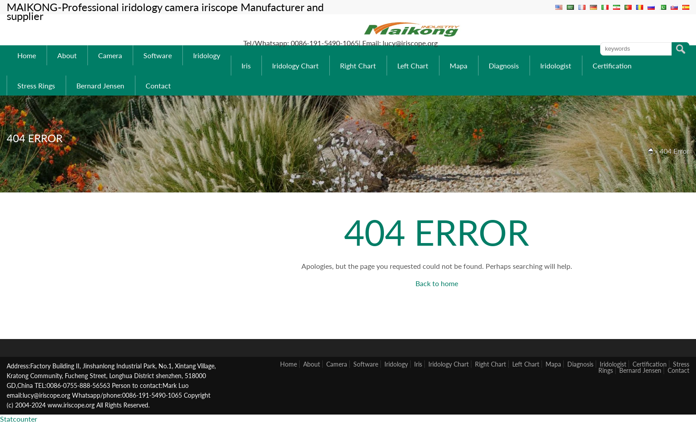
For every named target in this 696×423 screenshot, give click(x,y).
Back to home (436, 283)
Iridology (206, 55)
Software (157, 55)
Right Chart (358, 65)
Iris (246, 65)
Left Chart (412, 65)
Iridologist (555, 65)
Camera (110, 55)
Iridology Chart (295, 65)
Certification (612, 65)
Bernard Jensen (100, 85)
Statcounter (18, 419)
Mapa (458, 65)
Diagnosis (504, 65)
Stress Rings (36, 85)
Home (26, 55)
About (67, 55)
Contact (158, 85)
